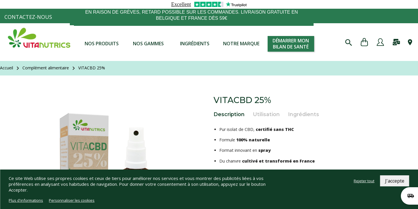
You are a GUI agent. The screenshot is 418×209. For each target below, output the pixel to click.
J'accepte (394, 181)
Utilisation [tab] (266, 114)
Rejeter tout (364, 180)
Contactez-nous (28, 16)
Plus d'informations (26, 200)
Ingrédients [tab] (303, 114)
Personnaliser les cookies (72, 200)
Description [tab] (229, 114)
